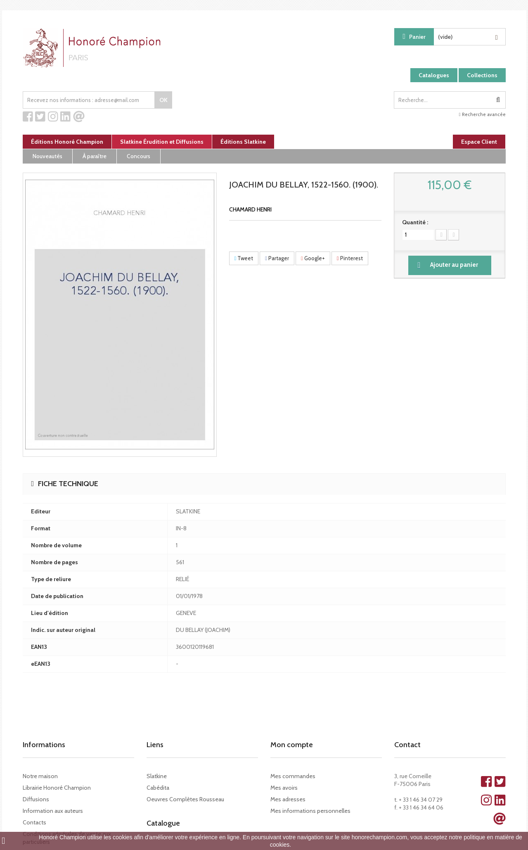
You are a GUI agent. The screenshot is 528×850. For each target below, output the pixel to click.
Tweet (243, 258)
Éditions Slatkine (243, 141)
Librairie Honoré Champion (57, 787)
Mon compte (291, 744)
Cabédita (158, 787)
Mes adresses (287, 799)
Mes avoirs (284, 787)
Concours (138, 156)
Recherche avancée (482, 114)
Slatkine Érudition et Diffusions (162, 141)
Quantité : (415, 222)
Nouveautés (47, 156)
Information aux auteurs (53, 810)
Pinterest (350, 258)
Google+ (313, 258)
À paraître (95, 156)
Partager (277, 258)
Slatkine (157, 776)
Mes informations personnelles (310, 810)
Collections (482, 75)
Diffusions (36, 799)
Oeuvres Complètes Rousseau (185, 799)
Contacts (34, 822)
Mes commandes (292, 776)
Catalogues (434, 75)
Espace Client (479, 141)
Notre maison (40, 776)
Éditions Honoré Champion (67, 141)
